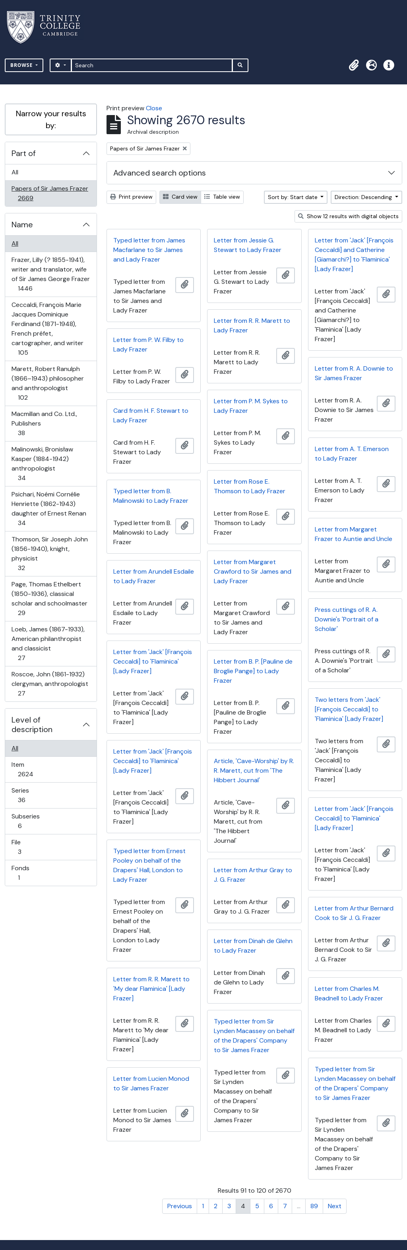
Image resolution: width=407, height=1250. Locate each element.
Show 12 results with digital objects (348, 216)
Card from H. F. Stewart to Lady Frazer (150, 415)
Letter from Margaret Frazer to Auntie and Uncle (353, 534)
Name (22, 224)
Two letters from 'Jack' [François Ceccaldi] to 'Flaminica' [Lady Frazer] (349, 709)
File (25, 847)
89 (314, 1206)
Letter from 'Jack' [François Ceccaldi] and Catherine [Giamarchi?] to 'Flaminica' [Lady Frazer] (354, 254)
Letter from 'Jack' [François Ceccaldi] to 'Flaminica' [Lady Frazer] (152, 661)
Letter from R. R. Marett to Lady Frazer (252, 325)
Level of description (32, 724)
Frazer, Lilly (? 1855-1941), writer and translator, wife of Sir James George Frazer (50, 274)
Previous (179, 1206)
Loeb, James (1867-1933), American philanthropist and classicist (48, 643)
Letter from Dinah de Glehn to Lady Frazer (253, 946)
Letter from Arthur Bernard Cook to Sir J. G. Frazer (354, 913)
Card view (180, 196)
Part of (24, 153)
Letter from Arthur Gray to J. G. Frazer (253, 875)
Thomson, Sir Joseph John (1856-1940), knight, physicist (49, 553)
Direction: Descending (364, 197)
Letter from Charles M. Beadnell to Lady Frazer (349, 993)
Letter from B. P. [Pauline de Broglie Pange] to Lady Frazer (253, 671)
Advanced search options (159, 173)
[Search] (152, 65)
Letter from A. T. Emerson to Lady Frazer (352, 454)
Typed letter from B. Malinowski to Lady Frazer (150, 496)
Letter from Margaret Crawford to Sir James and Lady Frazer (252, 571)
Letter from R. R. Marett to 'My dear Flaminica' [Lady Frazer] (151, 988)
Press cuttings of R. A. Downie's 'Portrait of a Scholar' (346, 619)
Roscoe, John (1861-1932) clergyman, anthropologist (49, 683)
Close (154, 108)
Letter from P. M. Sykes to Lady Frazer (251, 406)
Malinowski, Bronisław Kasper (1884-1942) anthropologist (42, 463)
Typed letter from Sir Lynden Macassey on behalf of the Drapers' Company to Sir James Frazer (254, 1035)
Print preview (131, 196)
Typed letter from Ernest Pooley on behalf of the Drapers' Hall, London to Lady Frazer (149, 865)
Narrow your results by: (51, 119)
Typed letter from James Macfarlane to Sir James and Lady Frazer (149, 250)
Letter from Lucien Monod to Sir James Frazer (151, 1083)
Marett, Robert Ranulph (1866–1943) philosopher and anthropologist (47, 383)
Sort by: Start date (293, 197)
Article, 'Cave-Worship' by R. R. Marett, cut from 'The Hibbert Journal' (254, 770)
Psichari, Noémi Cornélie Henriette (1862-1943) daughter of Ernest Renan (48, 508)
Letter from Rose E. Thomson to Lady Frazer (249, 486)
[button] (353, 65)
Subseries (25, 821)
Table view (222, 196)
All (15, 172)
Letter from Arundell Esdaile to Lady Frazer (153, 576)
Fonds (24, 873)
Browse (22, 65)
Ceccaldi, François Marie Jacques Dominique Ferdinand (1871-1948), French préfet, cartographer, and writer (47, 328)
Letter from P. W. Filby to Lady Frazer (148, 345)
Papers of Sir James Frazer (49, 193)
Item (31, 769)
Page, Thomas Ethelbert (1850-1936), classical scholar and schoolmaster (49, 598)
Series (27, 795)
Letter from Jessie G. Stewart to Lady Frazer (247, 245)
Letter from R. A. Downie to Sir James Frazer (354, 373)
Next (334, 1206)
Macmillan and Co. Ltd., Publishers (44, 423)
